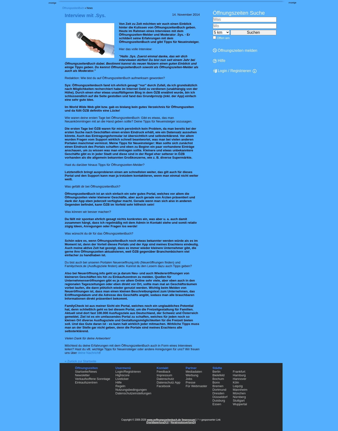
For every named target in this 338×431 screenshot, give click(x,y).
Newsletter (82, 375)
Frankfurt (239, 371)
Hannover (239, 379)
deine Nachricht (89, 353)
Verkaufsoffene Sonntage (92, 379)
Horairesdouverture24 (183, 422)
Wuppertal (240, 404)
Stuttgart (238, 400)
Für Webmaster (196, 386)
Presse (190, 382)
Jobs (189, 379)
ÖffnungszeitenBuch (73, 8)
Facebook (163, 386)
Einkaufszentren (86, 382)
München (239, 393)
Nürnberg (239, 397)
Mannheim (240, 389)
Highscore (122, 375)
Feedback (163, 371)
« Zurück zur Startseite (80, 361)
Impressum (164, 375)
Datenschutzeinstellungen (133, 393)
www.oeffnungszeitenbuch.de (164, 419)
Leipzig (238, 386)
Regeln (120, 386)
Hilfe (219, 61)
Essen (216, 404)
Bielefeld (218, 375)
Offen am (223, 38)
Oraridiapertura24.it (157, 422)
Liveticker (122, 379)
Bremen (217, 386)
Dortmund (219, 389)
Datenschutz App (168, 382)
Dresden (218, 393)
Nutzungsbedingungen (131, 389)
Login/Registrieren (128, 371)
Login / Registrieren (232, 71)
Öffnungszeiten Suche (239, 13)
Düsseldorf (219, 397)
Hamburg (239, 375)
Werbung (192, 375)
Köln (236, 382)
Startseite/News (86, 371)
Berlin (216, 371)
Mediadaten (194, 371)
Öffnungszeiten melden (235, 50)
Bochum (218, 379)
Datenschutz (165, 379)
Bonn (216, 382)
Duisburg (218, 400)
